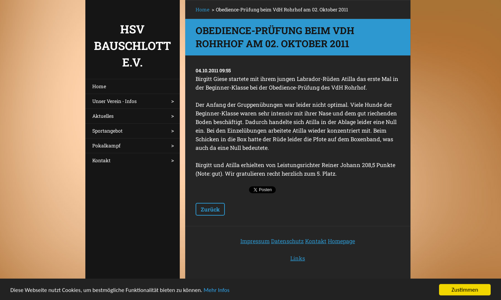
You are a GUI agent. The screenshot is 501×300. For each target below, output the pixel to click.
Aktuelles (103, 116)
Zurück (210, 209)
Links (297, 258)
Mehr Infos (216, 292)
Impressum (255, 241)
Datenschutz (287, 241)
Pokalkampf (106, 145)
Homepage (341, 241)
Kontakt (101, 160)
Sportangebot (107, 130)
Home (99, 86)
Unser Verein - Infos (114, 101)
